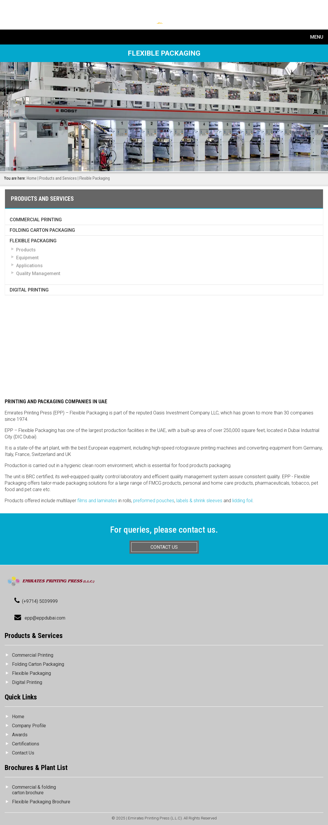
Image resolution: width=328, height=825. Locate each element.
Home (32, 178)
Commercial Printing (36, 219)
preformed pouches (153, 500)
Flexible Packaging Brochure (41, 802)
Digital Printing (29, 290)
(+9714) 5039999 (40, 601)
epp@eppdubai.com (45, 618)
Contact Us (23, 753)
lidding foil (242, 500)
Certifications (25, 744)
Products (26, 250)
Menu (316, 37)
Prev (3, 102)
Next (324, 102)
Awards (20, 734)
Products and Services (58, 178)
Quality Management (38, 273)
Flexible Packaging (33, 240)
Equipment (27, 257)
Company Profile (29, 725)
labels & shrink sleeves (199, 500)
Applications (29, 265)
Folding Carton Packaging (42, 230)
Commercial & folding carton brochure (34, 789)
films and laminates (97, 500)
